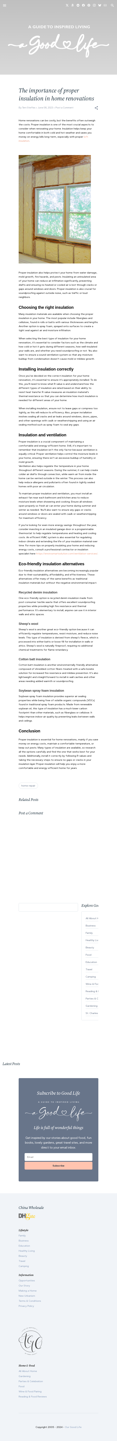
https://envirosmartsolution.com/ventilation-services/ (67, 553)
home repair (28, 785)
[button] (96, 108)
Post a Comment (64, 107)
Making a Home (28, 1290)
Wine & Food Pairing (30, 1391)
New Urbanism (27, 1295)
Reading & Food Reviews (33, 1396)
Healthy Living (27, 1250)
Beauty (23, 1255)
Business (24, 1240)
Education (24, 1245)
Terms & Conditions (30, 1300)
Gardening (25, 1376)
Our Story (24, 1285)
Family (22, 1235)
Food (21, 1386)
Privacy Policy (26, 1305)
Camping (24, 1266)
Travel (22, 1261)
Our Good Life (73, 1427)
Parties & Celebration (31, 1381)
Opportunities (27, 1280)
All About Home (28, 1371)
